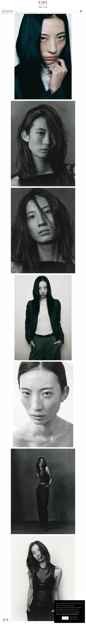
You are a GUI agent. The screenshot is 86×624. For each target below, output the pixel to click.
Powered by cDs (6, 621)
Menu (43, 7)
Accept (65, 618)
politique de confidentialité (69, 614)
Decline (74, 618)
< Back (3, 9)
